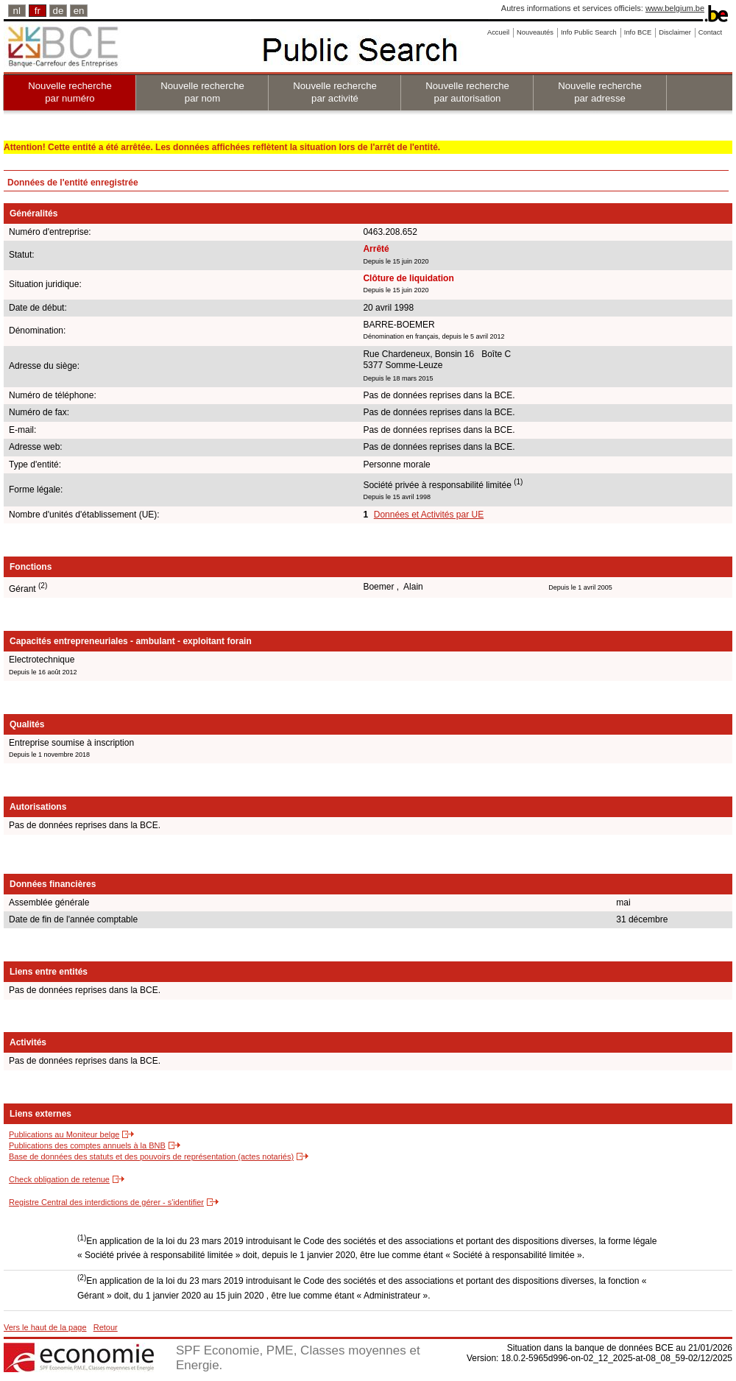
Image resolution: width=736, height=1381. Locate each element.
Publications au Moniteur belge (64, 1134)
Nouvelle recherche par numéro (70, 92)
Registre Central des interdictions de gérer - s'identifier (106, 1202)
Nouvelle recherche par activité (335, 92)
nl (17, 10)
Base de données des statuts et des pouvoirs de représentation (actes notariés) (151, 1156)
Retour (105, 1327)
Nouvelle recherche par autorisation (467, 92)
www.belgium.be (674, 8)
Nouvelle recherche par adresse (600, 92)
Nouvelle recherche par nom (202, 92)
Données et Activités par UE (429, 514)
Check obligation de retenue (59, 1179)
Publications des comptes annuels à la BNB (87, 1145)
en (79, 10)
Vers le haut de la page (45, 1327)
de (58, 10)
